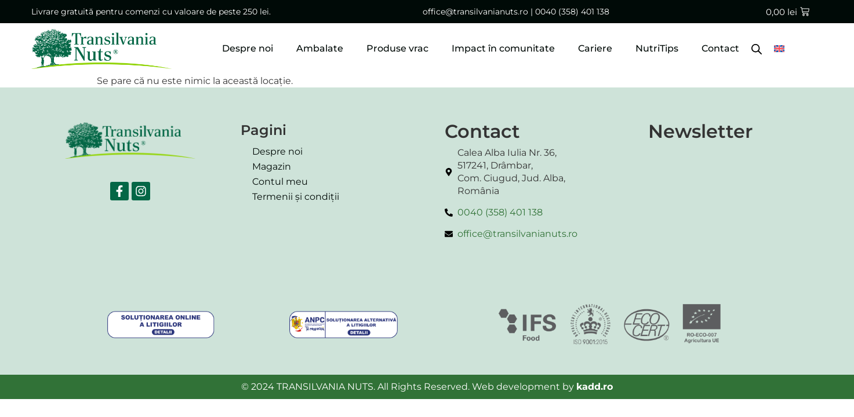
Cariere (595, 48)
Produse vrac (397, 48)
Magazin (271, 166)
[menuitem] (779, 48)
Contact (720, 48)
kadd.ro (594, 386)
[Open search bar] (756, 48)
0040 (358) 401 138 (572, 11)
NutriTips (656, 48)
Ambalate (319, 48)
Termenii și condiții (295, 196)
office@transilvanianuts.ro (475, 11)
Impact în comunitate (503, 48)
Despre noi (247, 48)
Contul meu (280, 181)
